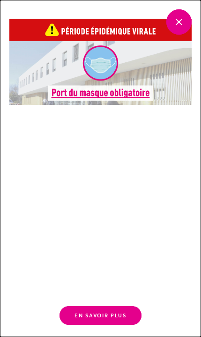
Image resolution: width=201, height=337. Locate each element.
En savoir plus (100, 315)
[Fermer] (179, 22)
